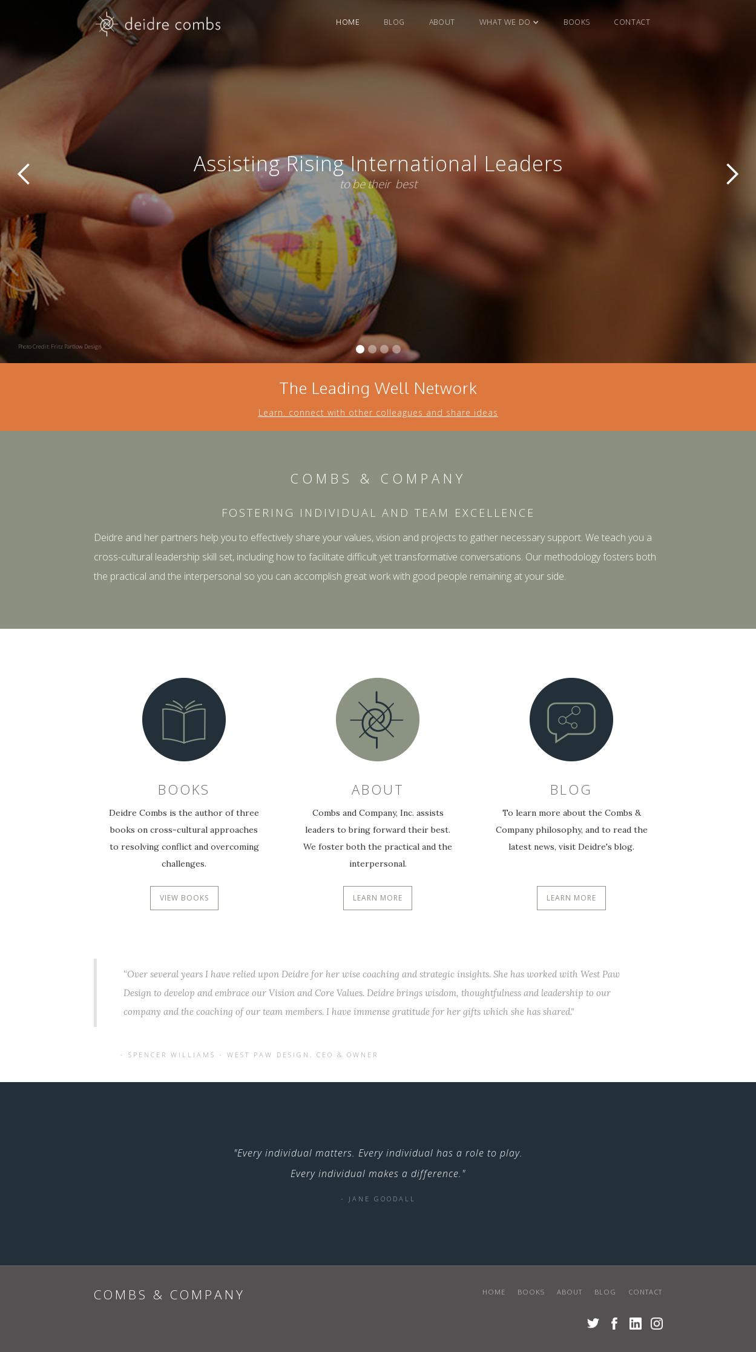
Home (348, 22)
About (442, 22)
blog (394, 22)
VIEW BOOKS (184, 898)
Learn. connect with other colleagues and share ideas (378, 414)
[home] (159, 27)
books (577, 22)
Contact (632, 22)
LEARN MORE (378, 898)
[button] (509, 22)
